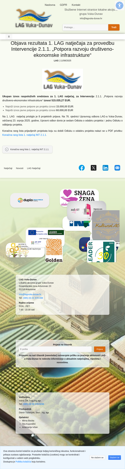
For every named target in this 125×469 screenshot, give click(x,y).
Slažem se (114, 457)
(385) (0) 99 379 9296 (33, 404)
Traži (113, 27)
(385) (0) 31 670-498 (33, 298)
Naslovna (50, 5)
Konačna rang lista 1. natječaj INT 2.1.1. (24, 135)
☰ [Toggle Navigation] (9, 36)
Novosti (19, 168)
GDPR (63, 5)
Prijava (100, 349)
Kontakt (76, 5)
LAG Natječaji (33, 168)
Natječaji (8, 168)
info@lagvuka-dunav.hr (91, 18)
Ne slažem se (97, 457)
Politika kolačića (23, 461)
